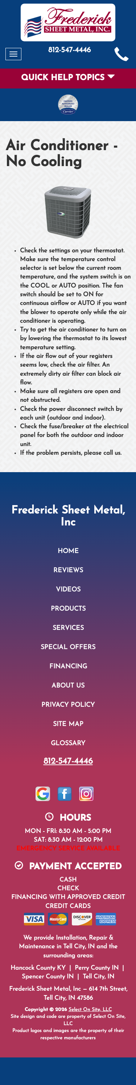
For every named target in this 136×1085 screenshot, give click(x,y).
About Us (68, 686)
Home (68, 551)
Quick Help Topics (68, 78)
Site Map (68, 724)
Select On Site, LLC (90, 1009)
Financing (68, 667)
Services (68, 628)
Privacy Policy (68, 705)
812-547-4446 (68, 761)
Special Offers (68, 647)
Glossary (68, 743)
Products (68, 609)
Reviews (68, 571)
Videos (68, 590)
